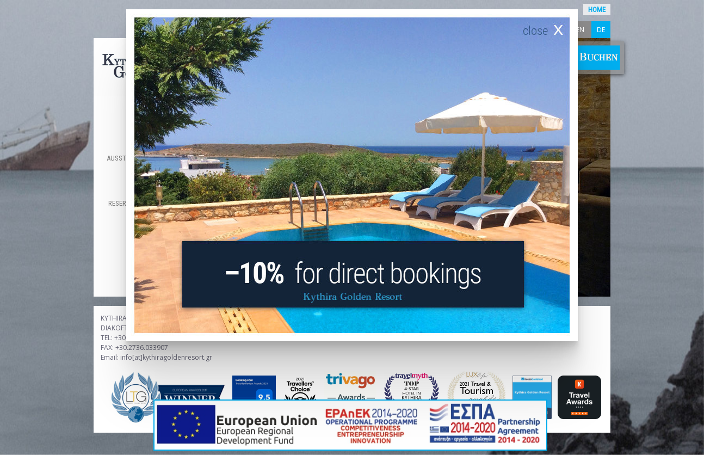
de (601, 29)
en (580, 29)
